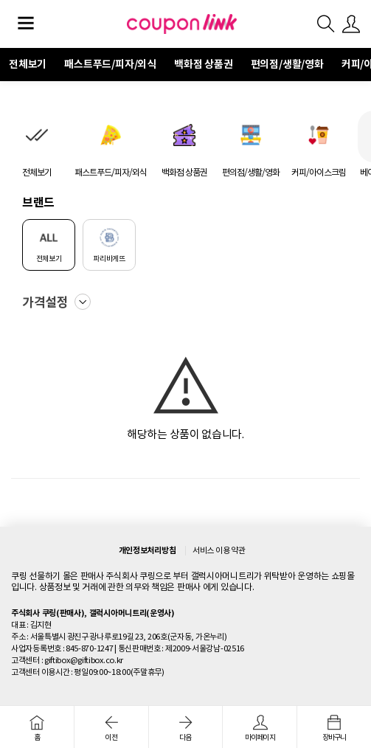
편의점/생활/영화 (287, 64)
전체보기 (27, 64)
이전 (111, 728)
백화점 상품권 (203, 64)
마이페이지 (260, 728)
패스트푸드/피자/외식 (110, 64)
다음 (186, 728)
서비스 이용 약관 (219, 550)
